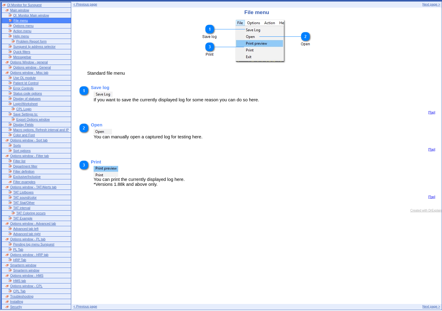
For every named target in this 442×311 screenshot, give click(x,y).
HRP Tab (19, 260)
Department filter (25, 166)
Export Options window (33, 119)
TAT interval (21, 208)
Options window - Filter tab (29, 156)
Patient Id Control (25, 83)
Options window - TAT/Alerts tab (33, 187)
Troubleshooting (21, 296)
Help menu (21, 36)
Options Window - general (29, 62)
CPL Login (23, 109)
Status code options (27, 93)
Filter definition (23, 171)
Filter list (19, 161)
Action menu (22, 31)
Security (16, 307)
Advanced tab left (25, 228)
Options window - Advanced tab (33, 223)
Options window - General (32, 67)
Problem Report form (31, 41)
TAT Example (23, 218)
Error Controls (23, 88)
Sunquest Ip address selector (34, 46)
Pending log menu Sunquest (33, 244)
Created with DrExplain (426, 210)
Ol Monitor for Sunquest (24, 5)
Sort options (22, 150)
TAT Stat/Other (24, 202)
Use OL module (24, 78)
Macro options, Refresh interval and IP (41, 130)
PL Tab (18, 249)
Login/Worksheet (25, 104)
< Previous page (85, 4)
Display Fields (23, 124)
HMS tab (19, 281)
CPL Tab (19, 291)
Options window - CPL (26, 286)
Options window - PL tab (27, 239)
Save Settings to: (25, 114)
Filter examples (24, 182)
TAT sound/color (25, 197)
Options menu (23, 26)
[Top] (431, 112)
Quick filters (21, 52)
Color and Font (24, 135)
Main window (19, 10)
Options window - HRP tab (29, 255)
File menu (21, 20)
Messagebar (22, 57)
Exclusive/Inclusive (27, 176)
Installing (16, 301)
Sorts (17, 145)
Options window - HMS (26, 275)
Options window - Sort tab (29, 140)
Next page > (431, 4)
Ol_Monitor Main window (31, 15)
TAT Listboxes (23, 192)
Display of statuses (27, 98)
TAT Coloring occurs (30, 213)
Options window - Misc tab (29, 72)
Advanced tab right (27, 234)
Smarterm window (23, 265)
